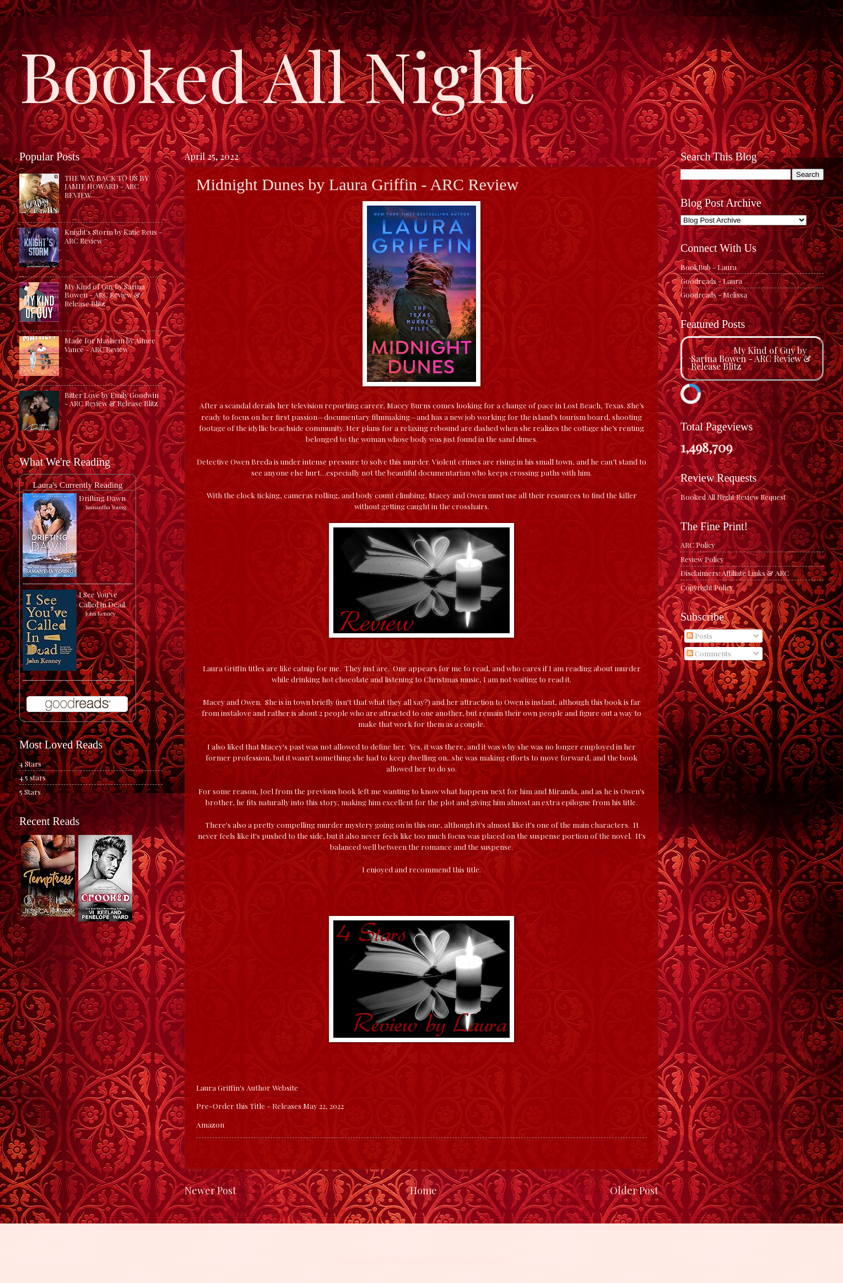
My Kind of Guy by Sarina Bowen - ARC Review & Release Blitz (104, 295)
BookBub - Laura (708, 267)
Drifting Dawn (102, 498)
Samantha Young (105, 507)
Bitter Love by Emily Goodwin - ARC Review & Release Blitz (111, 399)
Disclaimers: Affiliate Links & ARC (734, 573)
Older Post (634, 1190)
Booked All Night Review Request (733, 497)
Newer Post (210, 1190)
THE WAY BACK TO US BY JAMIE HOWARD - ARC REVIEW (106, 186)
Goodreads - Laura (711, 280)
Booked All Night (276, 74)
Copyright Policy (706, 587)
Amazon (210, 1124)
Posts (699, 635)
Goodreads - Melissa (713, 294)
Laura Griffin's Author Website (247, 1087)
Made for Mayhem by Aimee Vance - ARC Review (109, 344)
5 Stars (30, 791)
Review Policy (701, 559)
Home (423, 1190)
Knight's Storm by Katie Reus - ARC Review (113, 236)
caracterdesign (415, 1261)
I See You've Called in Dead (102, 599)
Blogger (495, 1261)
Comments (709, 653)
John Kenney (100, 613)
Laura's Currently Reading (77, 484)
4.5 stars (32, 777)
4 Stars (30, 763)
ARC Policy (697, 544)
